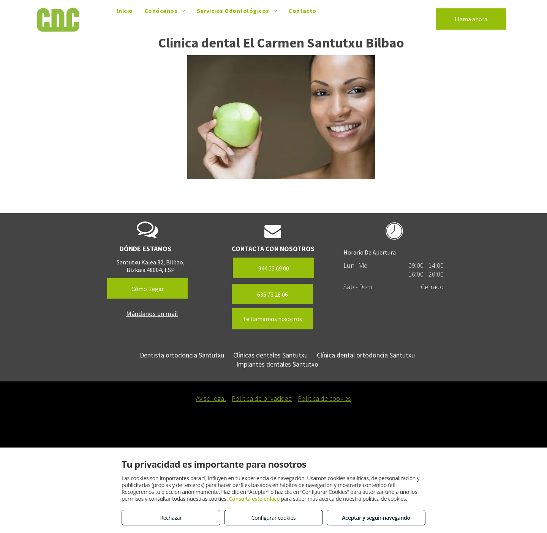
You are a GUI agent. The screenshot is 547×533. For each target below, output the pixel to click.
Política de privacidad (262, 398)
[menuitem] (125, 10)
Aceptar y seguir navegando (376, 517)
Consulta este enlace (254, 498)
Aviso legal (211, 398)
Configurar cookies (273, 517)
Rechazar (171, 517)
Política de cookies (324, 398)
